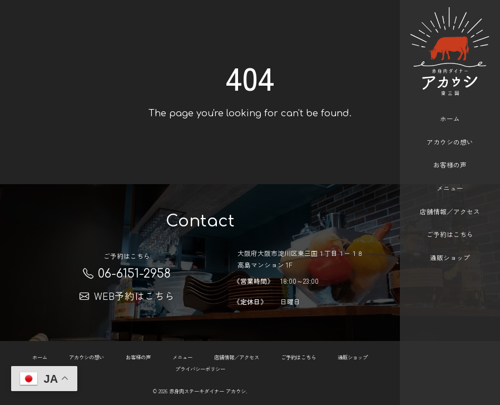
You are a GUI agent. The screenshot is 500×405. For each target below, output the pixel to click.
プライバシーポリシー (200, 368)
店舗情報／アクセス (450, 201)
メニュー (450, 177)
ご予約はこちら (450, 224)
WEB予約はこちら (127, 296)
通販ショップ (450, 247)
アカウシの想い (450, 131)
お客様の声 (450, 154)
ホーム (450, 108)
